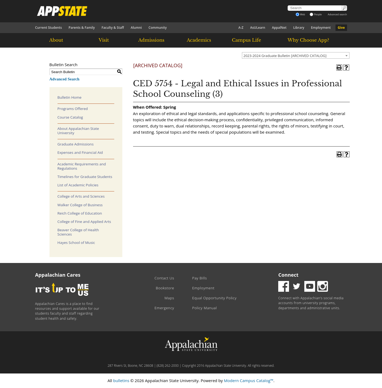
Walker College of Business (80, 204)
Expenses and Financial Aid (80, 152)
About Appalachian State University (78, 130)
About (56, 40)
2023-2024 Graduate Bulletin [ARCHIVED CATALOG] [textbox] (285, 55)
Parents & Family (82, 27)
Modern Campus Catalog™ (248, 380)
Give (341, 27)
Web (300, 14)
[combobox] (295, 55)
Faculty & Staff (113, 27)
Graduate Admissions (76, 144)
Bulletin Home (70, 97)
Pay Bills (199, 278)
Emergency (164, 307)
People (316, 14)
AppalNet (279, 27)
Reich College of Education (80, 213)
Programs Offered (73, 108)
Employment (321, 27)
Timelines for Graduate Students (85, 176)
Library (298, 27)
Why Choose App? (308, 40)
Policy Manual (204, 307)
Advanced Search (64, 79)
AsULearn (257, 27)
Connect (288, 275)
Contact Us (164, 278)
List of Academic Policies (78, 185)
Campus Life (246, 40)
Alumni (136, 27)
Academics (199, 40)
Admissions (151, 40)
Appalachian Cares (58, 275)
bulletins (121, 380)
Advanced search (337, 14)
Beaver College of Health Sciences (78, 232)
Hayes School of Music (76, 242)
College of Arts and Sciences (81, 196)
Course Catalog (70, 117)
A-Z (241, 27)
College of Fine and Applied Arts (84, 221)
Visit (104, 40)
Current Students (48, 27)
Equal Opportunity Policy (214, 298)
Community (158, 27)
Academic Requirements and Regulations (82, 166)
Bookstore (165, 288)
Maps (169, 298)
